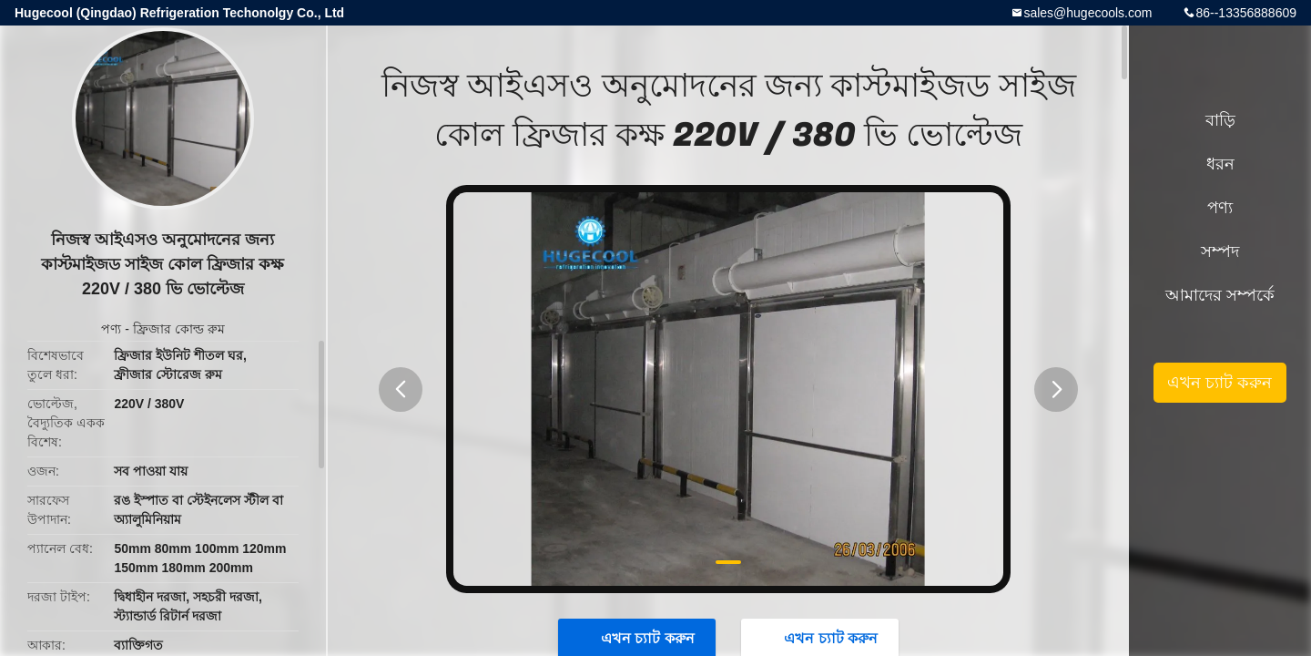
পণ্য (111, 329)
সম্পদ (1220, 251)
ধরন (1220, 164)
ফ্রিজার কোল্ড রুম (179, 329)
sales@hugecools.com (1087, 12)
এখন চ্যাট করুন (1219, 383)
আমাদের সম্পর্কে (1220, 295)
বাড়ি (1220, 120)
